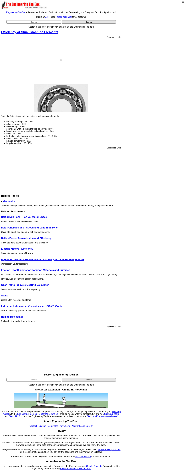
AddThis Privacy (83, 456)
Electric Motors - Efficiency (17, 248)
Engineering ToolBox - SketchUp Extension (37, 414)
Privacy (61, 430)
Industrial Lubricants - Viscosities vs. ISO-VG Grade (31, 306)
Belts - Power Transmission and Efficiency (26, 238)
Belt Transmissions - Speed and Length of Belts (29, 227)
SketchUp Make (111, 414)
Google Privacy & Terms (109, 449)
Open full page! (64, 17)
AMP (48, 17)
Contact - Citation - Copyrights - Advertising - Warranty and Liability (61, 426)
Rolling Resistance (12, 316)
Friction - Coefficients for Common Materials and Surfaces (35, 270)
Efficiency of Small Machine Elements (29, 32)
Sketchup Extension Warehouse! (102, 416)
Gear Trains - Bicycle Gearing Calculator (25, 284)
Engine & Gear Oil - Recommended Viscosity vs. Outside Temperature (42, 259)
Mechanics (9, 201)
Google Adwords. (94, 466)
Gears (4, 295)
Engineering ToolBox (16, 12)
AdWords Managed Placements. (75, 468)
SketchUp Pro (15, 416)
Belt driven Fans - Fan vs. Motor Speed (24, 216)
